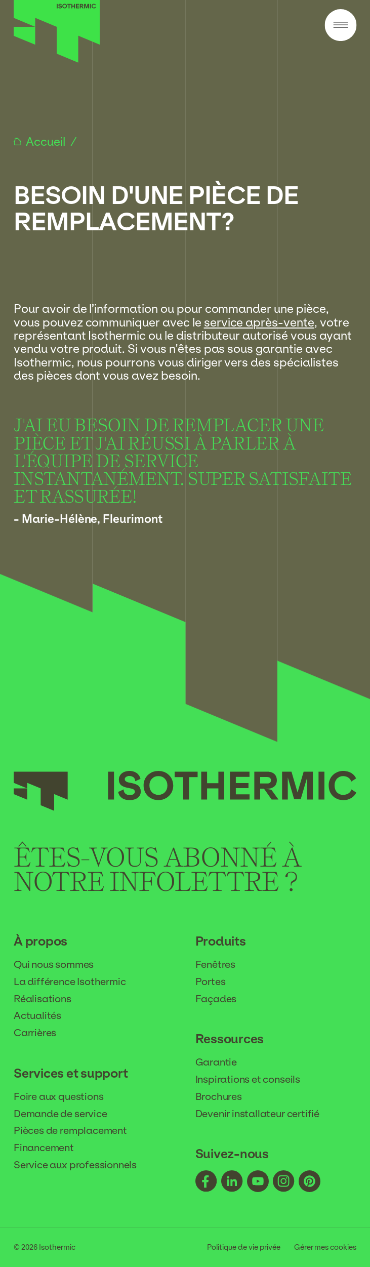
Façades (216, 998)
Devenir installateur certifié (257, 1113)
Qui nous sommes (54, 964)
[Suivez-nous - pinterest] (309, 1182)
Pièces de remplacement (70, 1130)
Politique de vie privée (243, 1247)
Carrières (35, 1032)
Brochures (218, 1096)
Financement (44, 1147)
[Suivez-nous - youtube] (258, 1182)
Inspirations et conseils (247, 1079)
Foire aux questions (58, 1096)
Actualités (37, 1015)
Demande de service (60, 1113)
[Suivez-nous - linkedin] (232, 1182)
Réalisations (42, 998)
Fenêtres (215, 964)
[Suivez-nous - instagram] (284, 1182)
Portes (210, 981)
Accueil (47, 141)
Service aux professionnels (75, 1164)
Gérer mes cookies (325, 1247)
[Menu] (340, 26)
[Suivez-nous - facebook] (206, 1182)
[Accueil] (57, 59)
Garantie (216, 1062)
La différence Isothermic (70, 981)
